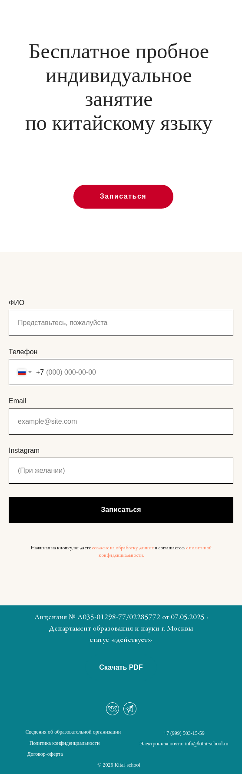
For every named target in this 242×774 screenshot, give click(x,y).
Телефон (23, 351)
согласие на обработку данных (123, 548)
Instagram (24, 450)
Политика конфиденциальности (65, 743)
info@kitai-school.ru (207, 744)
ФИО (16, 302)
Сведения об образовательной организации (73, 732)
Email (17, 401)
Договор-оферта (45, 754)
